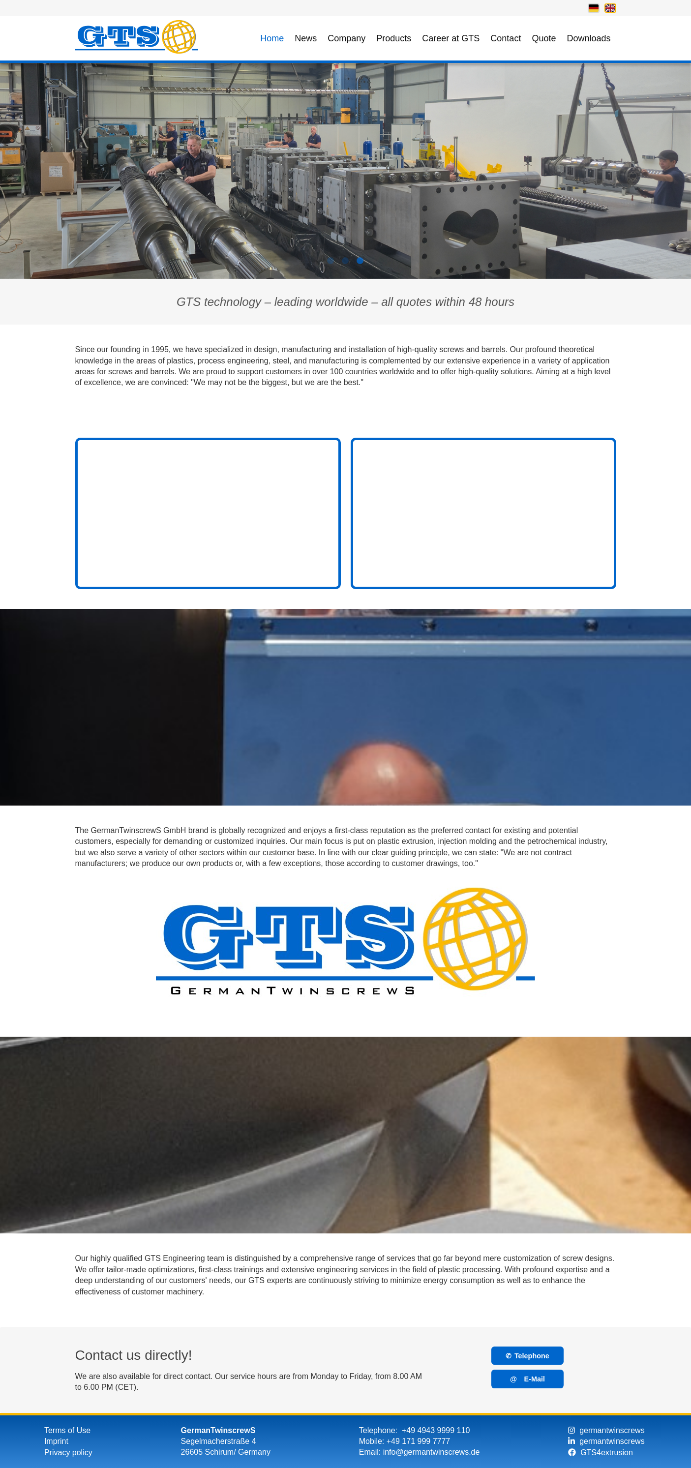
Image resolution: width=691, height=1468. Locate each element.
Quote (544, 38)
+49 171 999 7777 (418, 1441)
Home (272, 38)
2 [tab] (346, 266)
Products (393, 38)
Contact (505, 38)
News (306, 38)
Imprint (56, 1441)
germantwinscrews (606, 1430)
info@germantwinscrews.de (431, 1452)
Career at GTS (451, 38)
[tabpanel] (345, 171)
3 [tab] (360, 266)
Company (346, 38)
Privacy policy (68, 1452)
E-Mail (527, 1379)
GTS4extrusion (600, 1452)
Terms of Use (67, 1430)
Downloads (588, 38)
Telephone (527, 1356)
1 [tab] (331, 266)
